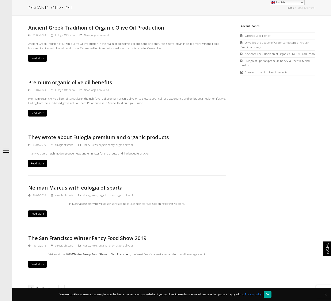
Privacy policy (253, 294)
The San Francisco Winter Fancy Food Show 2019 (87, 238)
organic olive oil (100, 35)
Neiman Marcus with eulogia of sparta (75, 187)
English (278, 2)
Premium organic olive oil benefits (70, 82)
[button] (6, 150)
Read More (37, 58)
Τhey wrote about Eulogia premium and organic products (98, 137)
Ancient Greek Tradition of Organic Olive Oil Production (96, 27)
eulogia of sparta (64, 145)
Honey (86, 145)
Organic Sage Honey (257, 36)
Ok (267, 294)
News (87, 35)
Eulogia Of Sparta (65, 35)
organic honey (107, 145)
